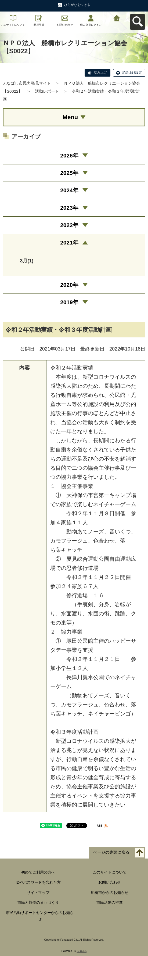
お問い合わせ (65, 24)
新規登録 (39, 24)
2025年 (69, 173)
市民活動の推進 (109, 902)
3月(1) (26, 261)
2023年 (69, 208)
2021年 (69, 242)
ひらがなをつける (77, 5)
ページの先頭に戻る (111, 852)
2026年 (69, 155)
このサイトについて (13, 24)
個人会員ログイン (91, 24)
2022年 (69, 225)
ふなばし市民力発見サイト (27, 83)
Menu (70, 117)
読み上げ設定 (132, 72)
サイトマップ (38, 892)
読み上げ (100, 72)
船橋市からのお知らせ (109, 892)
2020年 (69, 285)
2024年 (69, 190)
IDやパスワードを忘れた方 (38, 882)
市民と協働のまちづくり (38, 902)
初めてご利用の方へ (38, 872)
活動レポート (47, 91)
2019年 (69, 302)
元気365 (82, 951)
